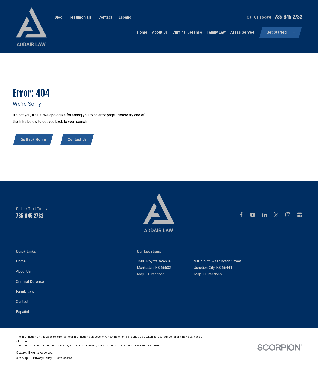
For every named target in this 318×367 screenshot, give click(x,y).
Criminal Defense (30, 281)
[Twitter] (276, 214)
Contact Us (77, 139)
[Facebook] (241, 214)
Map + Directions (151, 274)
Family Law (25, 291)
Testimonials (80, 17)
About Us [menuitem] (160, 32)
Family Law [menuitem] (216, 32)
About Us (23, 271)
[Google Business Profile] (299, 214)
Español (125, 17)
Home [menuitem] (142, 32)
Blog (58, 17)
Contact (105, 17)
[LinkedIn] (264, 214)
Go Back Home (33, 139)
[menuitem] (22, 358)
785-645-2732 (288, 17)
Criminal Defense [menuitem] (187, 32)
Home (21, 261)
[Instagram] (287, 214)
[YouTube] (252, 214)
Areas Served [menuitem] (242, 32)
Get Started (280, 32)
